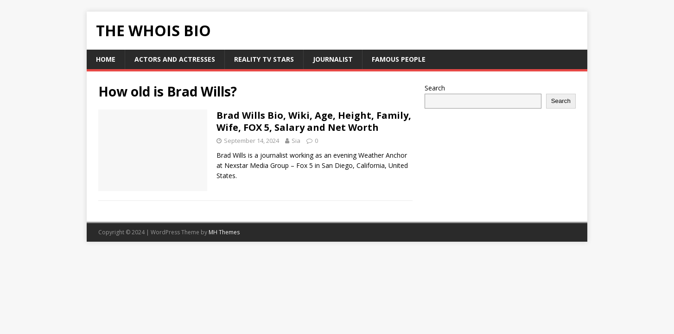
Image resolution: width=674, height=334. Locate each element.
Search (435, 88)
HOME (105, 59)
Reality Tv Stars (264, 59)
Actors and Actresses (174, 59)
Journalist (333, 59)
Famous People (399, 59)
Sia (296, 140)
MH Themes (224, 232)
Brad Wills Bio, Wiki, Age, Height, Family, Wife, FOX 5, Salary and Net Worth (313, 121)
